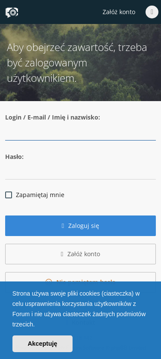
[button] (37, 325)
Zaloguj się (81, 225)
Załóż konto (119, 12)
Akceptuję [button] (42, 343)
